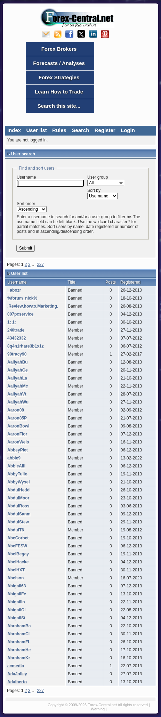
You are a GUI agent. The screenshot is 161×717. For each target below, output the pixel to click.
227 (40, 264)
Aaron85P (17, 418)
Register (105, 130)
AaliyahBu (17, 362)
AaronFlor (17, 434)
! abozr (14, 290)
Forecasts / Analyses (59, 63)
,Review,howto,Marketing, (32, 306)
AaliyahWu (18, 402)
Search (80, 130)
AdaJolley (17, 673)
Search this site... (59, 106)
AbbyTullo (17, 474)
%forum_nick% (22, 298)
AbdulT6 (15, 530)
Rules (59, 130)
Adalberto (17, 681)
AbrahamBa (19, 626)
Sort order (32, 206)
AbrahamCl (18, 634)
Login (128, 130)
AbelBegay (18, 554)
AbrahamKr (18, 657)
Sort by (102, 193)
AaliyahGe (17, 370)
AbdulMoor (18, 498)
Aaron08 (15, 410)
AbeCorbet (18, 538)
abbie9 (14, 458)
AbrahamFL (19, 641)
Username (50, 181)
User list (36, 130)
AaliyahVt (16, 394)
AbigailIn (16, 602)
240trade (15, 330)
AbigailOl (16, 610)
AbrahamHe (19, 649)
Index (14, 130)
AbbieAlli (16, 466)
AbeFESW (17, 546)
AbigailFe (16, 594)
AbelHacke (18, 562)
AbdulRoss (18, 506)
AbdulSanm (19, 514)
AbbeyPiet (17, 450)
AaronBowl (18, 426)
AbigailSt (16, 618)
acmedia (15, 665)
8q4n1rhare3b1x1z (25, 346)
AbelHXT (16, 570)
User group (105, 180)
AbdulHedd (18, 490)
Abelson (15, 578)
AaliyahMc (17, 386)
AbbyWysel (18, 482)
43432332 (16, 338)
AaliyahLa (17, 378)
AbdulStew (18, 522)
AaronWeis (18, 442)
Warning (98, 709)
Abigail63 (16, 586)
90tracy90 (16, 354)
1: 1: (11, 322)
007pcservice (20, 314)
